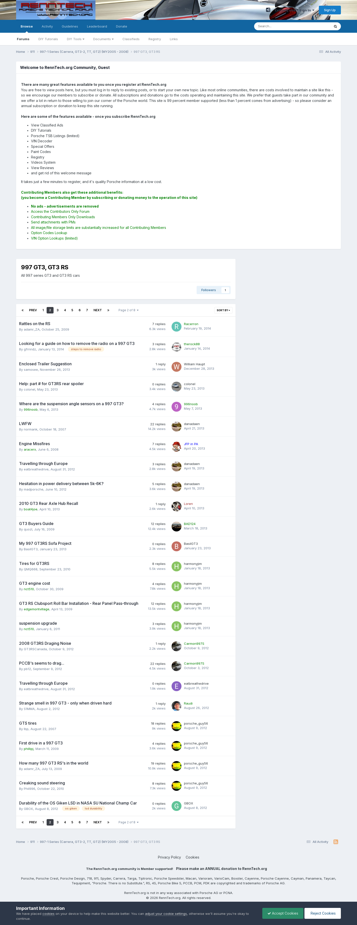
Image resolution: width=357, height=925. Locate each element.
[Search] (279, 26)
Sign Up (330, 10)
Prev (33, 310)
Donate (121, 26)
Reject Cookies (323, 913)
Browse (27, 28)
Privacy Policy (169, 857)
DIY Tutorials (48, 39)
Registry (155, 39)
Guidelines (70, 26)
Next (97, 310)
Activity (47, 26)
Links (174, 39)
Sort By (223, 310)
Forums (23, 39)
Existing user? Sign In (294, 10)
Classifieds (131, 39)
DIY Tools (75, 39)
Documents (103, 39)
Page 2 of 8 (129, 310)
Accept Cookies (283, 913)
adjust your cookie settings (166, 914)
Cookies (192, 857)
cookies (48, 914)
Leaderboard (97, 26)
